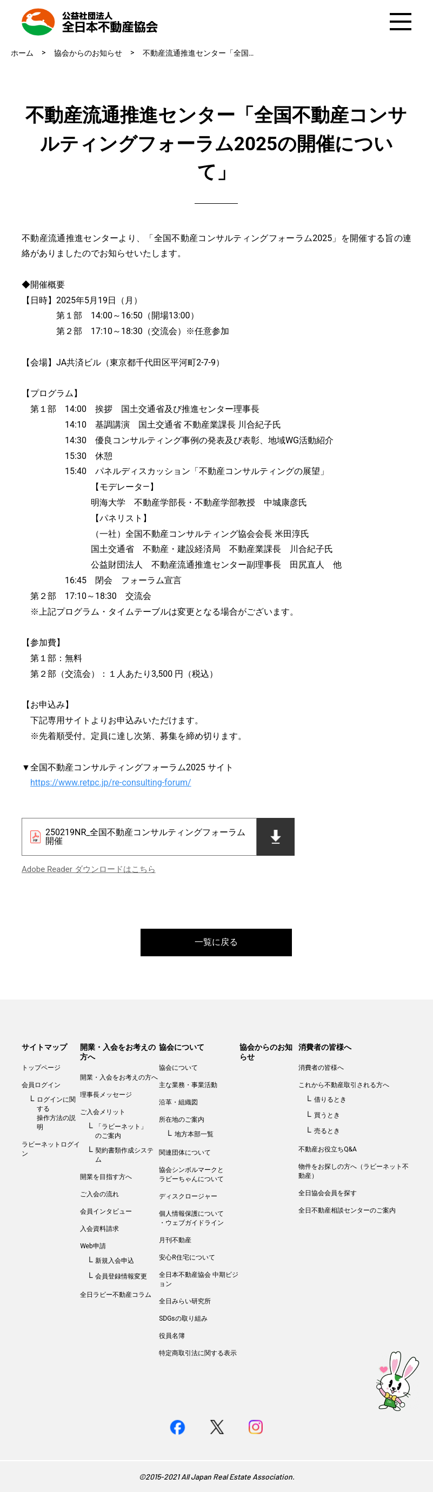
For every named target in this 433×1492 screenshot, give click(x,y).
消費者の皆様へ (324, 1047)
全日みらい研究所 (185, 1301)
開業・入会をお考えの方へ (119, 1077)
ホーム (22, 53)
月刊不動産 (175, 1240)
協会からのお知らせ (88, 53)
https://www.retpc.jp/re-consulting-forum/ (110, 782)
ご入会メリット (102, 1112)
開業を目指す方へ (106, 1177)
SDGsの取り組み (183, 1318)
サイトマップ (44, 1047)
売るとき (327, 1131)
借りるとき (330, 1099)
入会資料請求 (99, 1229)
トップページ (41, 1067)
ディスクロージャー (188, 1196)
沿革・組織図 (178, 1102)
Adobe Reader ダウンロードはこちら (88, 869)
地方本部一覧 (194, 1134)
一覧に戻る (216, 942)
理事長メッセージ (106, 1094)
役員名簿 (172, 1336)
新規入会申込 (114, 1260)
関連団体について (185, 1152)
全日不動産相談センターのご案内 (347, 1210)
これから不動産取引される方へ (343, 1085)
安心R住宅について (187, 1257)
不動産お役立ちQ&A (327, 1149)
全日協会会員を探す (327, 1193)
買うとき (327, 1115)
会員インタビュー (106, 1211)
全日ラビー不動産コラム (115, 1294)
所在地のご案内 (181, 1119)
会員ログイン (41, 1085)
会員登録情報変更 (121, 1276)
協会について (181, 1047)
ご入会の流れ (99, 1194)
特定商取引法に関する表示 (198, 1353)
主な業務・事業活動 (188, 1085)
